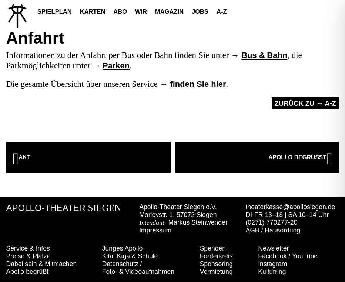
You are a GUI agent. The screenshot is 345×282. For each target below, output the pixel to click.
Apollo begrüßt (27, 271)
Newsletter (273, 248)
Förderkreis (216, 256)
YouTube (305, 256)
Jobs (200, 11)
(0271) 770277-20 (271, 222)
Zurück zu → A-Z (305, 103)
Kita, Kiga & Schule (130, 256)
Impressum (155, 230)
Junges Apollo (122, 248)
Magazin (169, 11)
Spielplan (54, 11)
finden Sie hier (198, 84)
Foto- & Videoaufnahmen (138, 271)
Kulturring (272, 271)
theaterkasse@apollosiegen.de (290, 207)
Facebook (272, 256)
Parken (116, 65)
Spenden (213, 248)
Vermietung (216, 271)
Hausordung (282, 230)
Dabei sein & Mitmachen (41, 264)
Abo (120, 11)
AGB (252, 230)
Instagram (272, 264)
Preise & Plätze (28, 256)
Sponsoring (216, 264)
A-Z (222, 11)
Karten (92, 11)
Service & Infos (28, 248)
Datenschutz (120, 264)
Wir (141, 11)
